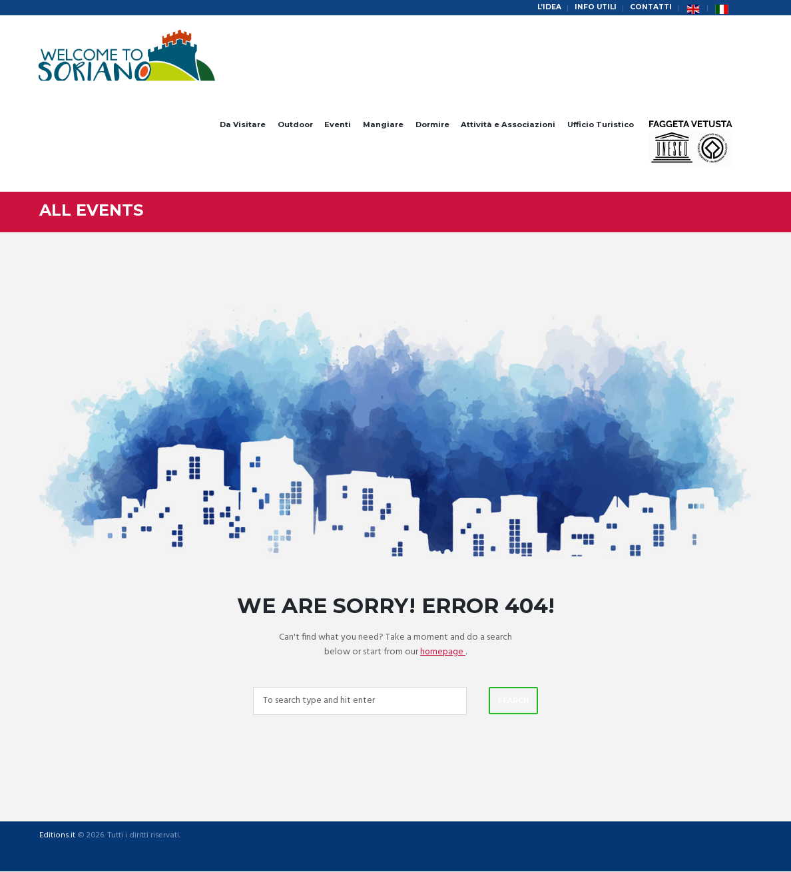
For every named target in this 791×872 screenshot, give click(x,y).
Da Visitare (243, 124)
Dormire (432, 124)
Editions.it (56, 836)
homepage (443, 652)
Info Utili (593, 7)
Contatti (650, 7)
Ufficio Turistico (600, 124)
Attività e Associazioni (508, 124)
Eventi (337, 124)
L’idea (545, 7)
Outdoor (295, 124)
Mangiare (383, 124)
